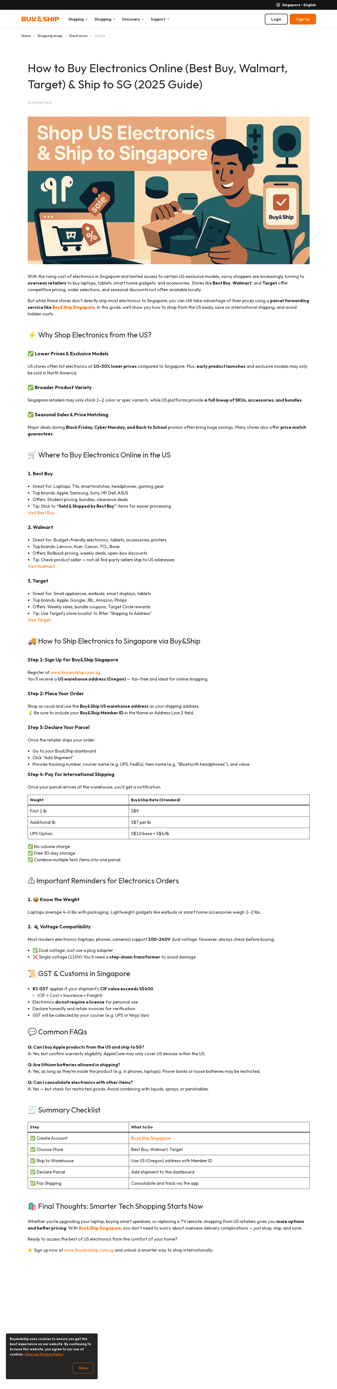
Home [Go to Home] (26, 36)
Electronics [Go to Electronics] (79, 36)
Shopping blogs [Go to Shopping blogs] (50, 36)
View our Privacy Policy (44, 1354)
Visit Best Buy (41, 512)
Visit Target (39, 620)
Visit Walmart (41, 566)
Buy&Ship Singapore (73, 307)
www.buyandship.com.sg (75, 672)
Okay (83, 1368)
